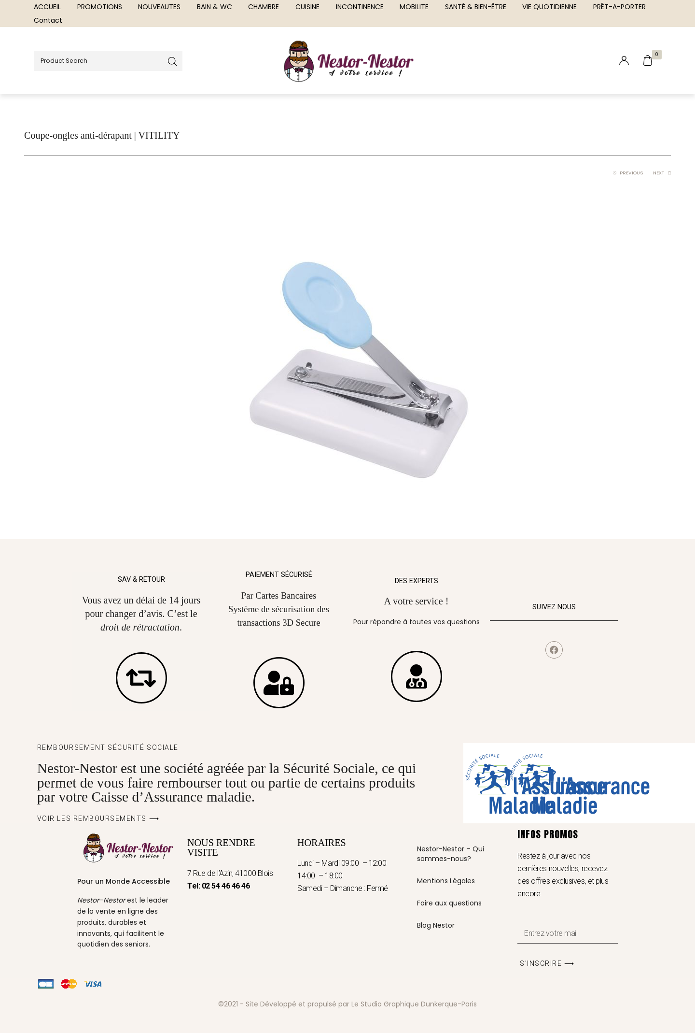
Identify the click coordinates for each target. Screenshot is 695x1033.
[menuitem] (47, 7)
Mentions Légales (446, 881)
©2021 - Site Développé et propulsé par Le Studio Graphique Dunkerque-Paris (347, 1004)
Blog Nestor (436, 925)
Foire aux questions (449, 903)
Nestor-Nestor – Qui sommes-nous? (450, 853)
